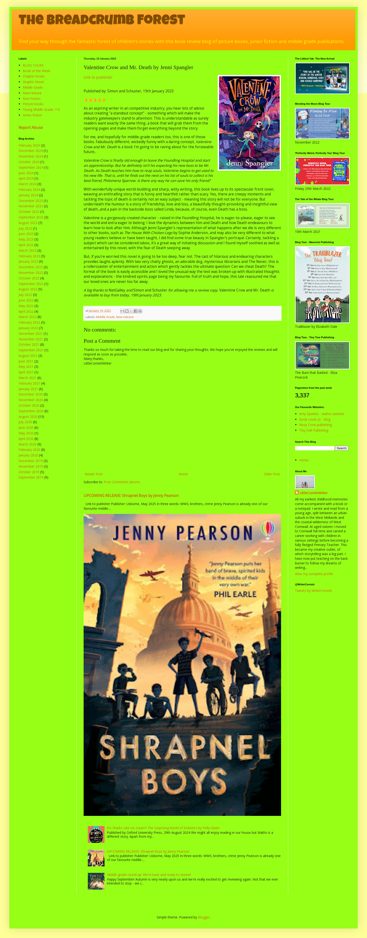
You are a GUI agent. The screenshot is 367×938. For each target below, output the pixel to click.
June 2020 (26, 427)
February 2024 (29, 189)
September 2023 (31, 217)
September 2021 (31, 350)
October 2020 (29, 405)
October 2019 (29, 472)
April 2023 (26, 245)
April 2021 (26, 372)
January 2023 (28, 261)
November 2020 (31, 400)
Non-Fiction (31, 98)
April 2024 (26, 178)
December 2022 (31, 267)
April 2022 (26, 311)
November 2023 (31, 206)
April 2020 (26, 438)
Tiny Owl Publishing (313, 430)
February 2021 (29, 383)
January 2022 (28, 328)
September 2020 (31, 411)
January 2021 (28, 389)
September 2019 (31, 477)
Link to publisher (98, 77)
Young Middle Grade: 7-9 (41, 109)
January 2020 (28, 455)
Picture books (33, 104)
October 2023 (29, 211)
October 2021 (29, 344)
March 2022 (27, 317)
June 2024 (26, 173)
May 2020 (26, 433)
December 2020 (31, 394)
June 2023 (26, 233)
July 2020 (25, 422)
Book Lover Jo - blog (314, 419)
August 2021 (28, 355)
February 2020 (29, 449)
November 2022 (31, 272)
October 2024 (29, 162)
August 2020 (28, 416)
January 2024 (28, 195)
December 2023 (31, 200)
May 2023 (26, 239)
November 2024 (31, 156)
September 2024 (31, 167)
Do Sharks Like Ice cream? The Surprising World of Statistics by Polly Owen (163, 828)
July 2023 (25, 228)
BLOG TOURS (33, 65)
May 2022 (26, 306)
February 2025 (29, 145)
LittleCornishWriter (314, 493)
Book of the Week (36, 71)
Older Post (272, 474)
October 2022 (29, 278)
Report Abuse (31, 127)
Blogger (204, 917)
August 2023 (28, 223)
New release (125, 317)
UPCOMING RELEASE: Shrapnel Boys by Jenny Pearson (131, 495)
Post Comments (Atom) (122, 482)
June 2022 (26, 300)
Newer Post (94, 474)
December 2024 (31, 150)
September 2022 (31, 283)
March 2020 (27, 444)
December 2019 (31, 461)
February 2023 (29, 256)
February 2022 (29, 322)
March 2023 (27, 250)
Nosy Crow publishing (315, 424)
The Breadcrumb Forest (102, 21)
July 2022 (25, 294)
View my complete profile (314, 574)
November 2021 (31, 339)
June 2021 (26, 361)
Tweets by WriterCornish (313, 590)
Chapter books (34, 76)
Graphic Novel (33, 82)
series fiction (32, 115)
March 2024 (27, 184)
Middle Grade (105, 317)
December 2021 (31, 333)
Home (183, 474)
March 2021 (27, 377)
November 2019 (31, 466)
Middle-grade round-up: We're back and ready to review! (149, 874)
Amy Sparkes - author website (321, 414)
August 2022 (28, 289)
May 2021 (26, 366)
